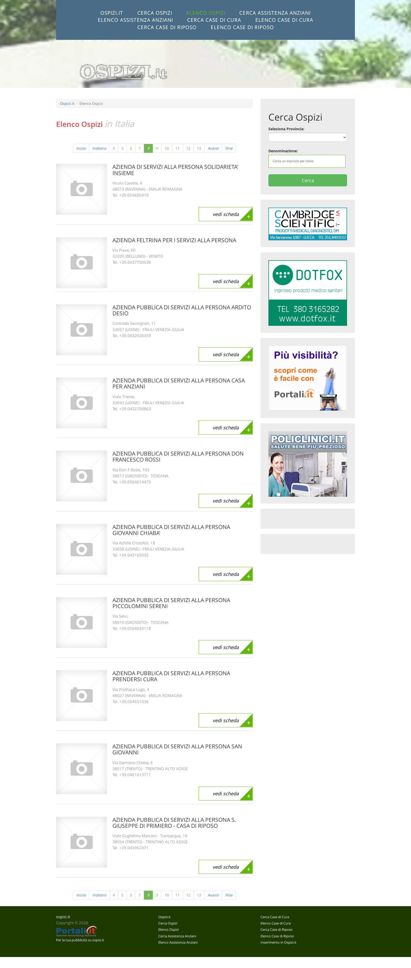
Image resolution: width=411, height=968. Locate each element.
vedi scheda (226, 214)
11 (177, 148)
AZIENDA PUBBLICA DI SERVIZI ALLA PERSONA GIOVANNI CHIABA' (171, 530)
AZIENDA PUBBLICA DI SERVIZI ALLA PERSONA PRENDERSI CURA (171, 676)
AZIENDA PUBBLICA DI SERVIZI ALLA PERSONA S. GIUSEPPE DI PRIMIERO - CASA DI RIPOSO (174, 822)
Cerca (308, 180)
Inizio (81, 148)
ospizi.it (63, 917)
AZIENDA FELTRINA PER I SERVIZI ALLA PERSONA (174, 240)
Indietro (99, 148)
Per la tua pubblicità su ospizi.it (80, 940)
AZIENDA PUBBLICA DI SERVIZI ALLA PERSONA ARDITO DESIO (181, 310)
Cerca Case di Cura (214, 19)
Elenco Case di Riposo (242, 27)
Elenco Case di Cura (284, 19)
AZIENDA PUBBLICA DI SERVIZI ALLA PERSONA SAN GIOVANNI (177, 749)
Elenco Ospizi (205, 12)
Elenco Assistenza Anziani (135, 19)
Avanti (213, 148)
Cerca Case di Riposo (167, 27)
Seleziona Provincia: (286, 128)
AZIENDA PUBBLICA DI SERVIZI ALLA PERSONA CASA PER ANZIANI (178, 383)
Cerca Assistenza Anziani (275, 12)
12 (188, 148)
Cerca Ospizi (154, 12)
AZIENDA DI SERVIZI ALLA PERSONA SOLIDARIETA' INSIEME (175, 169)
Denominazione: (283, 150)
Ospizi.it (111, 12)
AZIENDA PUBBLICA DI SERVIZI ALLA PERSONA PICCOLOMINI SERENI (171, 603)
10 (167, 148)
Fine (228, 148)
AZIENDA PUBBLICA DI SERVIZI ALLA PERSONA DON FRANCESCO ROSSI (178, 456)
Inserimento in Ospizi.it (278, 942)
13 (199, 148)
